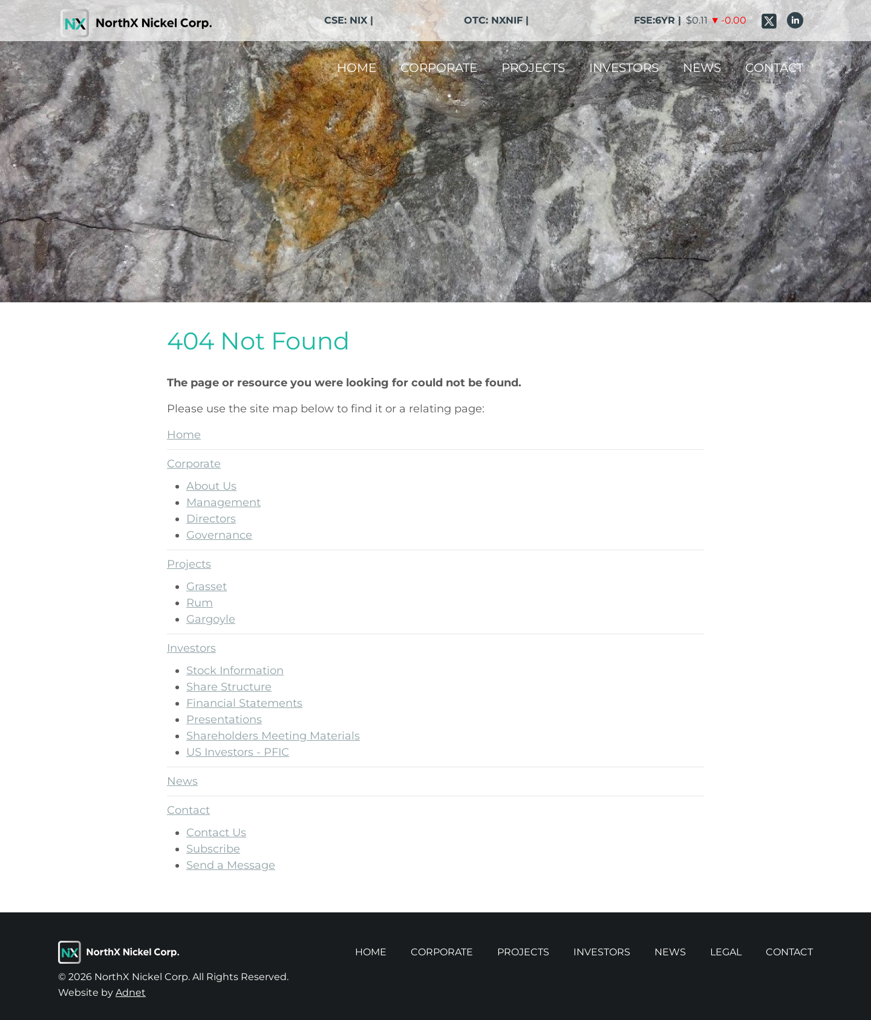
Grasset (206, 586)
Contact (774, 67)
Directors (211, 518)
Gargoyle (210, 619)
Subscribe (213, 849)
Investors (624, 67)
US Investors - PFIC (237, 752)
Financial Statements (244, 703)
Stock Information (235, 670)
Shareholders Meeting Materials (273, 735)
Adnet (131, 992)
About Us (211, 486)
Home (356, 67)
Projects (533, 67)
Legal (726, 952)
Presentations (224, 719)
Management (223, 502)
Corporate (438, 67)
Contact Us (216, 832)
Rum (199, 602)
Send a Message (230, 865)
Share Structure (229, 687)
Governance (219, 535)
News (702, 67)
